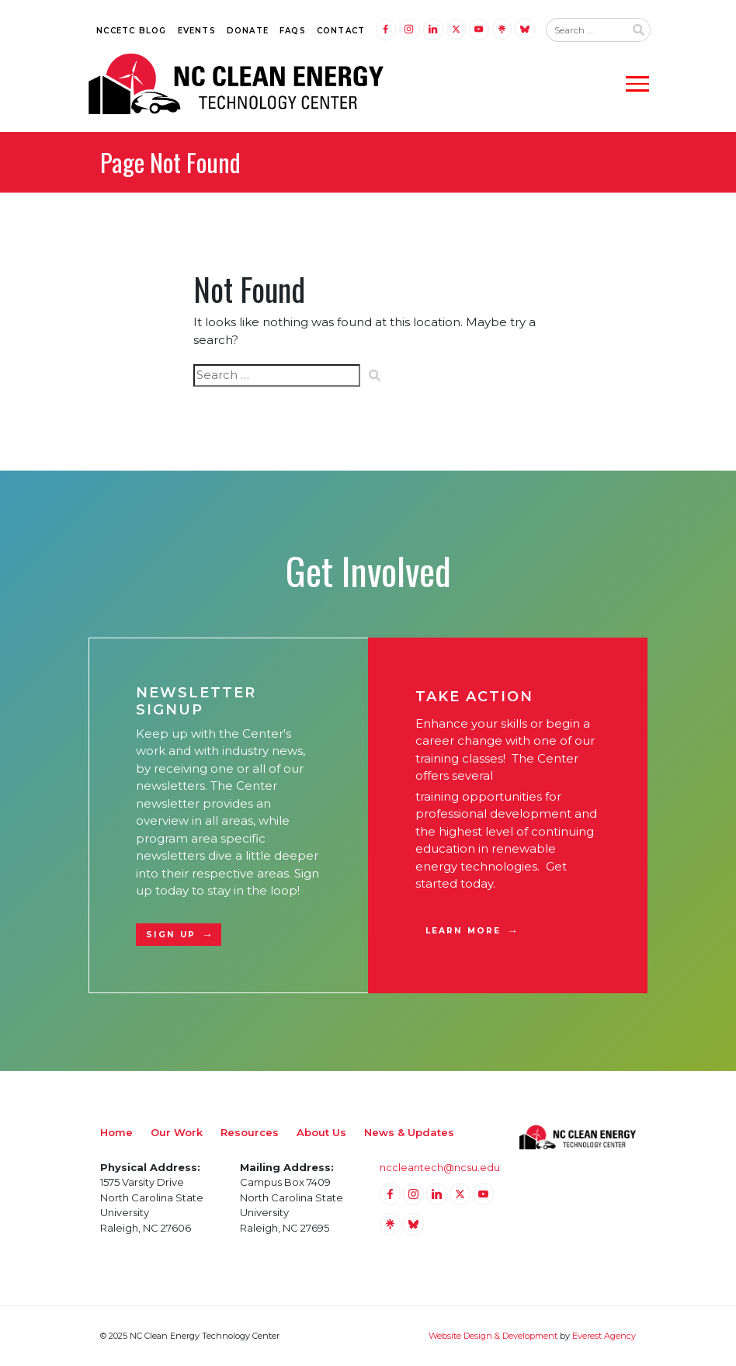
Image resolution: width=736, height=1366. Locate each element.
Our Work (177, 1132)
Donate (248, 31)
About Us (321, 1132)
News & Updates (409, 1132)
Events (197, 31)
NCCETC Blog (131, 31)
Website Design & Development (493, 1335)
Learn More (463, 931)
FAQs (292, 31)
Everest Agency (604, 1335)
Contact (341, 31)
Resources (249, 1132)
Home (116, 1132)
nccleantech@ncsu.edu (440, 1167)
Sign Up (171, 935)
